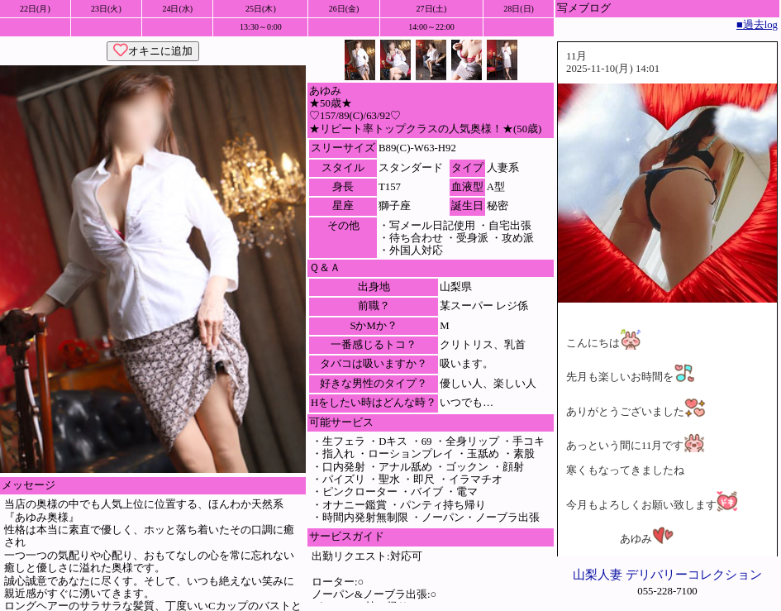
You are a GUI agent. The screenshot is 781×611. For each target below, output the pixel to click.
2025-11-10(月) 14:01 (613, 68)
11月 (576, 56)
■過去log (757, 25)
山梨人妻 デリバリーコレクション (667, 574)
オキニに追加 (153, 51)
